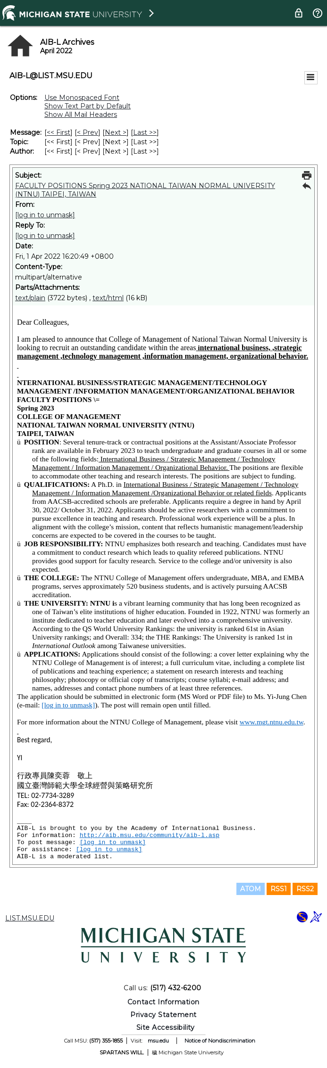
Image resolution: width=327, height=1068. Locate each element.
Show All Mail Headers (80, 114)
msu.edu (158, 1040)
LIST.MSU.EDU (29, 918)
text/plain (30, 298)
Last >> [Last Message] (145, 132)
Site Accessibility (165, 1027)
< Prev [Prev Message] (87, 132)
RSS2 (305, 889)
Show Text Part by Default (87, 106)
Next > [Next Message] (115, 132)
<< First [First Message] (58, 132)
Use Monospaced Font (81, 97)
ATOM (250, 889)
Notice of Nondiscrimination (219, 1040)
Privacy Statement (163, 1014)
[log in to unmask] (45, 215)
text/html (108, 298)
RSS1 (278, 889)
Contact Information (163, 1002)
